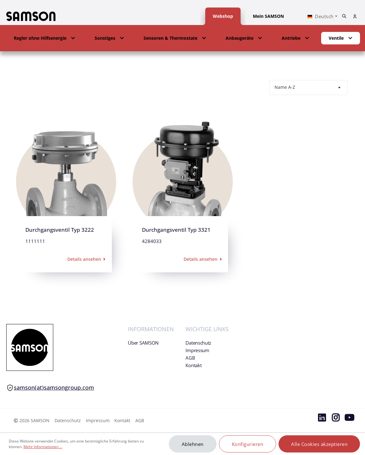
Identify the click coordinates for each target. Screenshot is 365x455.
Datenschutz (198, 343)
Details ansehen (87, 259)
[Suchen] (344, 16)
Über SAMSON (143, 343)
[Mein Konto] (355, 16)
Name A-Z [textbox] (284, 87)
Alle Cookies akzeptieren (319, 444)
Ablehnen (193, 444)
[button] (44, 38)
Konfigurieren (247, 444)
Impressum (197, 350)
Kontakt (193, 365)
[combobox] (308, 87)
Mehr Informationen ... (42, 446)
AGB (190, 358)
